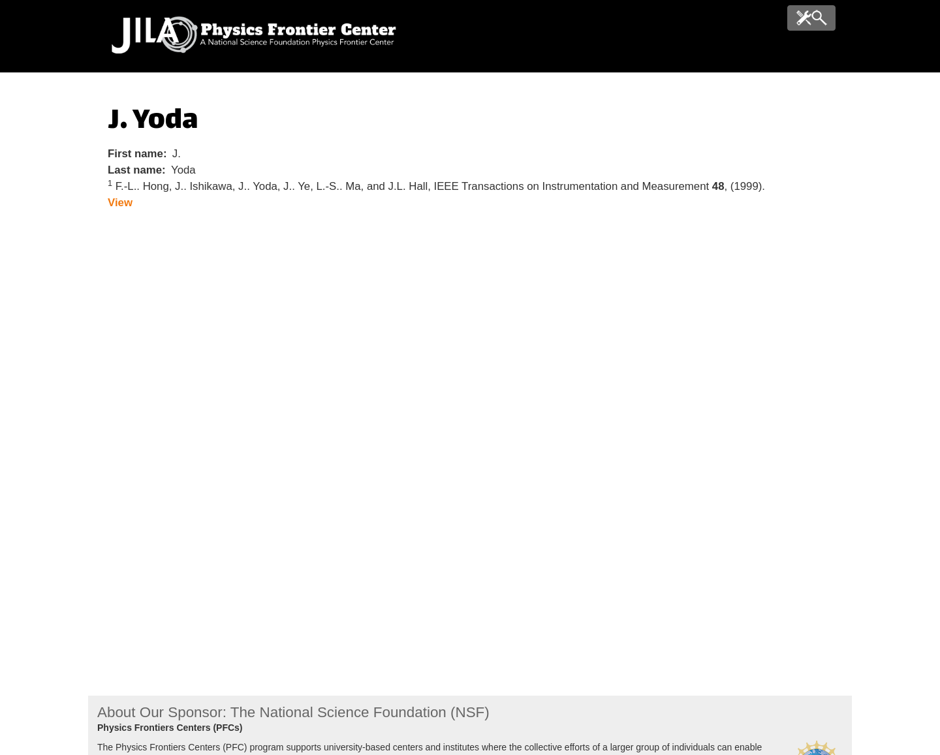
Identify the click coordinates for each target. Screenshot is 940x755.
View (120, 202)
